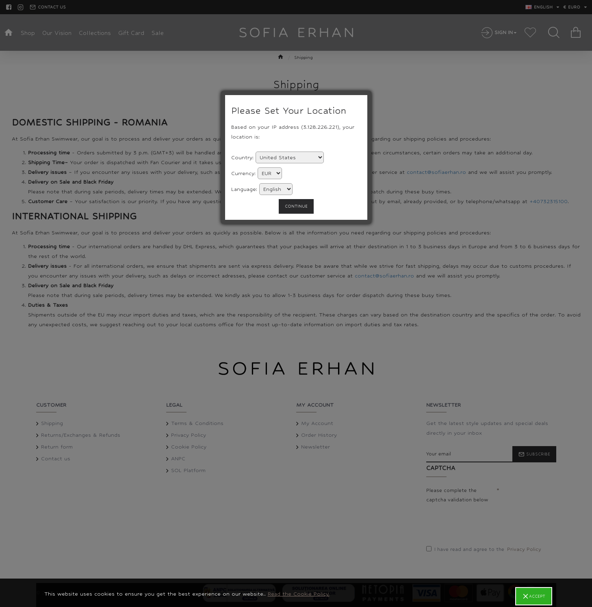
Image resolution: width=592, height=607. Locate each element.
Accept (537, 596)
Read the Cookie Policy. (299, 594)
